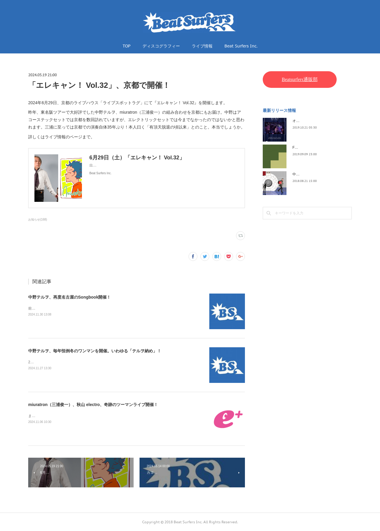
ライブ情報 (202, 46)
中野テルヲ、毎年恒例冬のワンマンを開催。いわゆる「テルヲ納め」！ (94, 350)
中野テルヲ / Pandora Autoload (316, 174)
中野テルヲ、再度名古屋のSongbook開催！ (69, 297)
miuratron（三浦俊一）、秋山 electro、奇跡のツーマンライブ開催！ (93, 404)
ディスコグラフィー (161, 46)
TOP (127, 46)
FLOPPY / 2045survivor (311, 147)
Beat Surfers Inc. (240, 46)
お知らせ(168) (37, 219)
